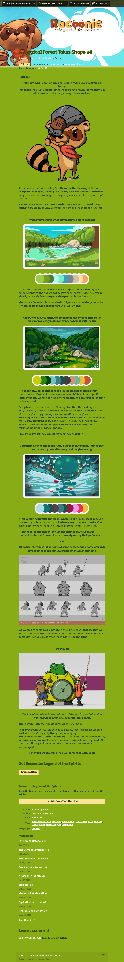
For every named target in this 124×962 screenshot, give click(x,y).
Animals (56, 821)
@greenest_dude (73, 64)
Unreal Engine (53, 824)
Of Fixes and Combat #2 (33, 911)
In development (40, 809)
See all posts (25, 920)
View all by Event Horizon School (39, 955)
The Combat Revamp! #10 (34, 850)
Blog (47, 959)
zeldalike (67, 824)
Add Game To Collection (62, 801)
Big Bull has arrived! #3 (32, 902)
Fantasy (98, 821)
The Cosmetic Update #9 (33, 858)
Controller (81, 821)
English (36, 828)
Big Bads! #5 (26, 885)
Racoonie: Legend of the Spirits (35, 58)
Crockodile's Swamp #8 (33, 867)
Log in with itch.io (30, 938)
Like (24, 64)
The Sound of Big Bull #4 (33, 893)
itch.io (21, 955)
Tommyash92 (56, 64)
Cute (90, 821)
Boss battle (68, 821)
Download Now (28, 772)
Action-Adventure (41, 821)
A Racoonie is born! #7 (32, 876)
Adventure (37, 817)
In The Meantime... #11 (32, 841)
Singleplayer (38, 824)
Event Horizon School (43, 813)
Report (57, 955)
